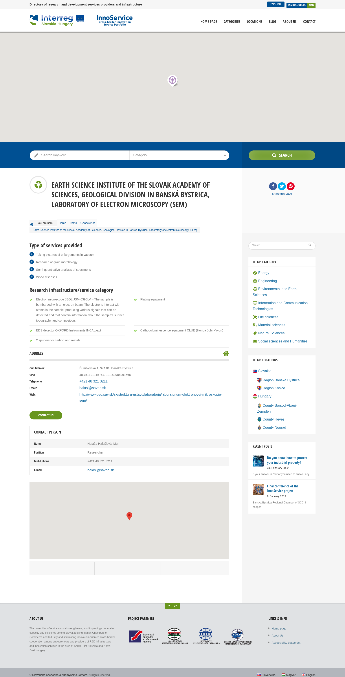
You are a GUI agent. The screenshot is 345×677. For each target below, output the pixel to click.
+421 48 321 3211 (91, 379)
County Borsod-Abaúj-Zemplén (281, 389)
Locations (254, 21)
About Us (290, 21)
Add (311, 4)
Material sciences (267, 313)
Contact (309, 21)
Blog (272, 21)
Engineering (264, 278)
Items (77, 221)
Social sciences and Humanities (277, 328)
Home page (208, 21)
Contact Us (45, 407)
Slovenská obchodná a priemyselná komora (57, 666)
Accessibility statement (285, 632)
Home (63, 221)
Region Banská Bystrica (276, 365)
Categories (232, 21)
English (275, 4)
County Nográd (270, 404)
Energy (260, 270)
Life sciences (264, 305)
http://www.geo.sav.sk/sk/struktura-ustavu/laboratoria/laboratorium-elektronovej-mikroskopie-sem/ (145, 392)
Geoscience (94, 221)
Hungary (261, 380)
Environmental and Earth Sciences (279, 285)
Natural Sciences (267, 320)
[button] (172, 80)
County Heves (269, 396)
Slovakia (261, 357)
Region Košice (270, 373)
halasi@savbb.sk (91, 385)
